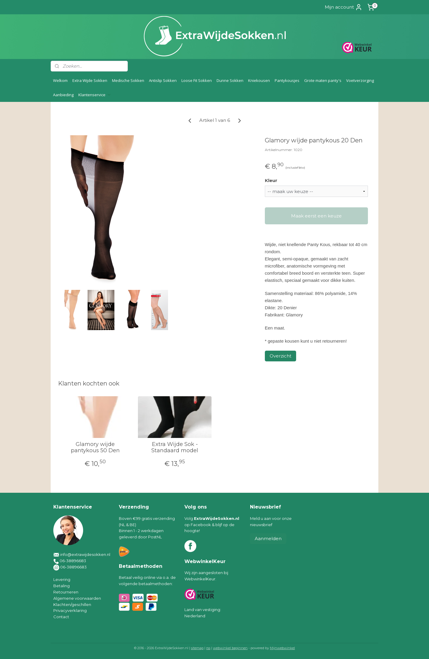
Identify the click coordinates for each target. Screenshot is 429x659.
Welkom (60, 80)
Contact (61, 616)
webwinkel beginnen (230, 648)
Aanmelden (268, 538)
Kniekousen (259, 80)
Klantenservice (94, 94)
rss (208, 648)
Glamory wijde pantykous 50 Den (95, 447)
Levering (61, 579)
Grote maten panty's (322, 80)
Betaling (61, 585)
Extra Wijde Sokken (89, 80)
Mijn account (343, 7)
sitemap (197, 648)
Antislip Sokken (163, 80)
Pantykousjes (287, 80)
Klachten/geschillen (72, 604)
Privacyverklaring (70, 610)
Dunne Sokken (230, 80)
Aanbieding (63, 94)
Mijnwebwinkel (282, 648)
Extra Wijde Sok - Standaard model (174, 447)
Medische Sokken (128, 80)
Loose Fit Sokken (196, 80)
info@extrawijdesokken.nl (85, 554)
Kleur (271, 180)
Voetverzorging (360, 80)
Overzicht (280, 356)
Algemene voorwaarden (77, 598)
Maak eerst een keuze (316, 216)
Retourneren (65, 592)
